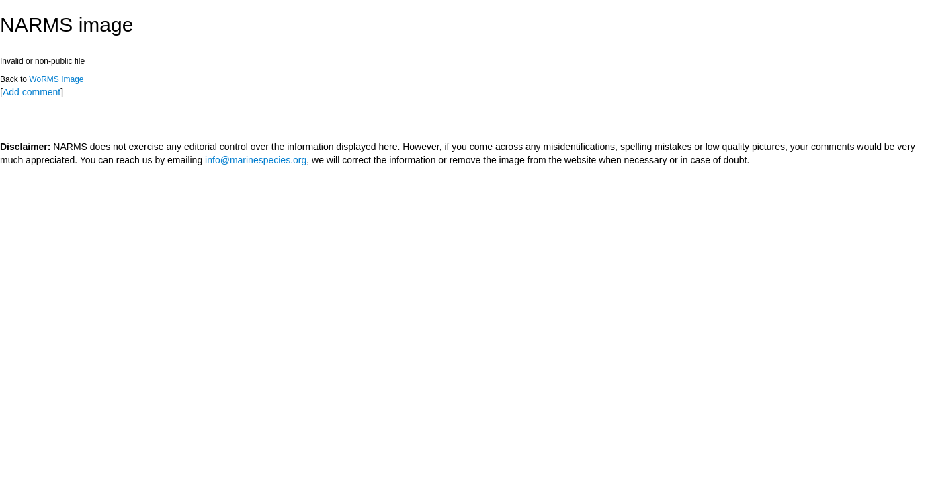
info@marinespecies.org (255, 160)
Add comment (31, 92)
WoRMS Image (56, 79)
